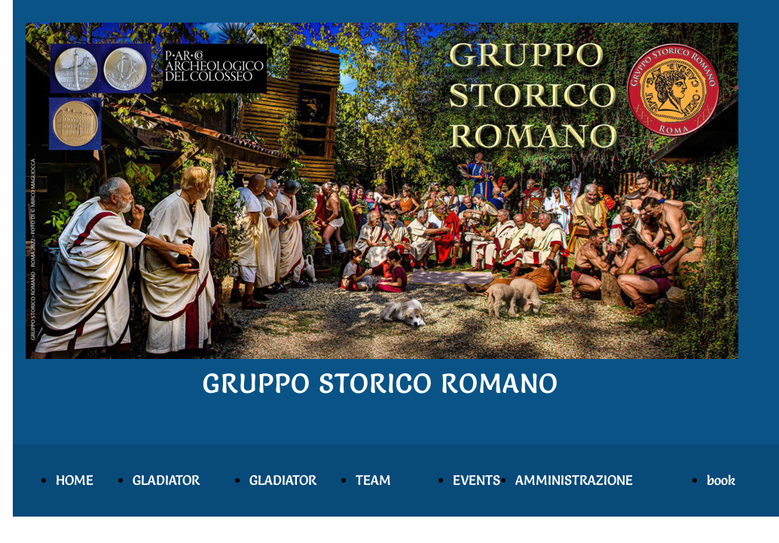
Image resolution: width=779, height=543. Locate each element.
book (721, 480)
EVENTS (476, 480)
